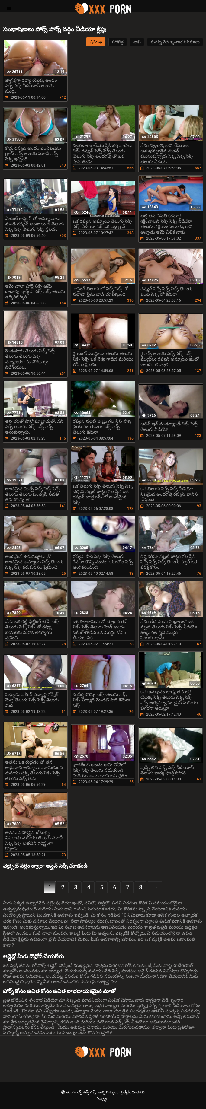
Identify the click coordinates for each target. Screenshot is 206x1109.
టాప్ (137, 42)
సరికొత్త (118, 42)
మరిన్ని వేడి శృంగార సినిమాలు (175, 42)
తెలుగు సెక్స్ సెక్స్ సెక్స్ (81, 1092)
